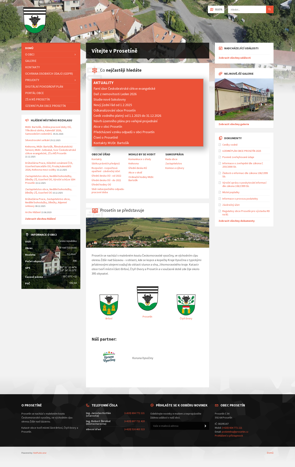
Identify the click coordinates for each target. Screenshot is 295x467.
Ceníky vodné (230, 144)
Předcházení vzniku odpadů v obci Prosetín (124, 132)
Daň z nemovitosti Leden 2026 (115, 94)
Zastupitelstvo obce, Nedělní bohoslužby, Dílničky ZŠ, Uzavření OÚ (48, 191)
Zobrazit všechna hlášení (40, 218)
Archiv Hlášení (33, 212)
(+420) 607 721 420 (134, 421)
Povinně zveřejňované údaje (238, 157)
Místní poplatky (230, 192)
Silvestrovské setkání (37, 140)
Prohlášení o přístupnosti (229, 435)
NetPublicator (39, 452)
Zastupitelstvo (173, 163)
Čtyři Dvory (186, 318)
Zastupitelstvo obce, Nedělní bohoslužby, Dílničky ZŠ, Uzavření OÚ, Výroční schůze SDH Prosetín (50, 179)
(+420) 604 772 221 (134, 413)
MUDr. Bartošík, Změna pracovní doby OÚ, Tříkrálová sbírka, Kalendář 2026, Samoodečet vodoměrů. (48, 130)
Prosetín (147, 316)
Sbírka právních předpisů (106, 163)
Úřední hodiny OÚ (101, 184)
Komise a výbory (174, 168)
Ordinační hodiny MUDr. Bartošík (141, 178)
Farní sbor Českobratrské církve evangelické (124, 88)
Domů (270, 452)
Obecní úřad (101, 154)
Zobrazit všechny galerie (234, 124)
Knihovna (133, 163)
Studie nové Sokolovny (110, 99)
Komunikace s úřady (139, 159)
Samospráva (174, 154)
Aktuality (103, 82)
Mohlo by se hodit (142, 154)
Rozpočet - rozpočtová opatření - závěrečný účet (106, 169)
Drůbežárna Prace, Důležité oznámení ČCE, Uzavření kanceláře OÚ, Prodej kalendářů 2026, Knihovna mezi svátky (49, 166)
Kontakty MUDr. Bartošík (111, 143)
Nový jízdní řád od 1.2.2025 (113, 105)
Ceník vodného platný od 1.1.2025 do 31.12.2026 (127, 115)
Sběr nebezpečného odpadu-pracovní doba (108, 190)
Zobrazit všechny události (235, 57)
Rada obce (171, 159)
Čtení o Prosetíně (106, 137)
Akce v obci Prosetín (108, 126)
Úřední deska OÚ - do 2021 (106, 180)
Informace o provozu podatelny (240, 198)
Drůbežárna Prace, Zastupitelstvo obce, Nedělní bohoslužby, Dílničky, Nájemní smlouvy (47, 202)
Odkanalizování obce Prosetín (115, 110)
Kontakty (97, 159)
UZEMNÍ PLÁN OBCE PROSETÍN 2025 (241, 151)
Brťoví (109, 318)
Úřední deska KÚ (137, 168)
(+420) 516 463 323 (134, 429)
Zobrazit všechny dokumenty (237, 220)
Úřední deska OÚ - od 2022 (106, 175)
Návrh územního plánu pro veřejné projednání (125, 121)
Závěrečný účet (230, 205)
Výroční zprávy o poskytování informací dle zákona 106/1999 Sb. (244, 184)
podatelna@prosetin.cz (235, 431)
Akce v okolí (135, 172)
